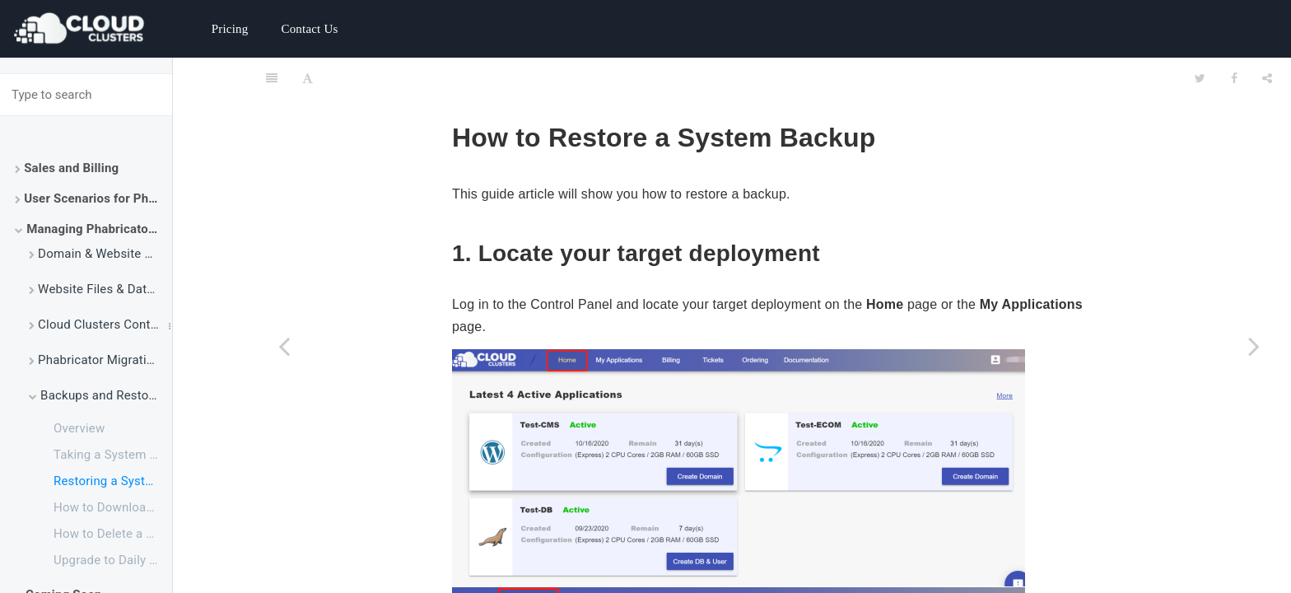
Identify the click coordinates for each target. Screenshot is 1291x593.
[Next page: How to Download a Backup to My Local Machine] (1254, 346)
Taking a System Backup (113, 454)
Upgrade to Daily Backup (113, 560)
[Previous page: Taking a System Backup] (284, 346)
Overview (79, 428)
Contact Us (309, 28)
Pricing (230, 28)
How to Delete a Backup (113, 533)
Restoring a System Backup (113, 481)
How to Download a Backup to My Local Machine (113, 507)
